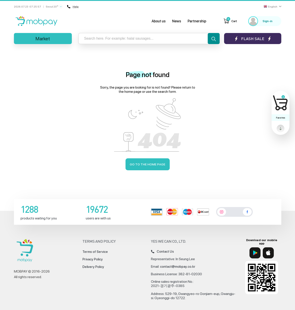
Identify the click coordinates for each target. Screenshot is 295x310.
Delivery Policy (93, 267)
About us (159, 21)
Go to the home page (147, 164)
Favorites (280, 117)
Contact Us (162, 252)
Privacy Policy (92, 259)
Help (73, 6)
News (176, 21)
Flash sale (252, 38)
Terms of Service (95, 252)
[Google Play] (255, 252)
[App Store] (268, 252)
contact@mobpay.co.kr (177, 267)
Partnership (197, 21)
